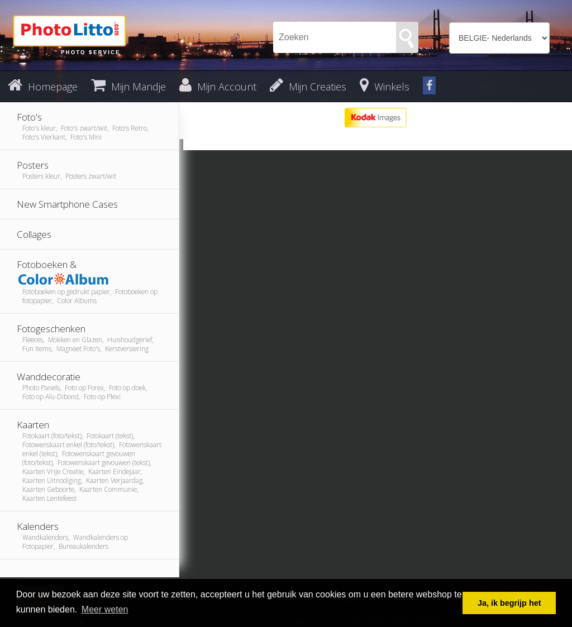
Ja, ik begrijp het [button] (509, 603)
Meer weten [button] (105, 609)
